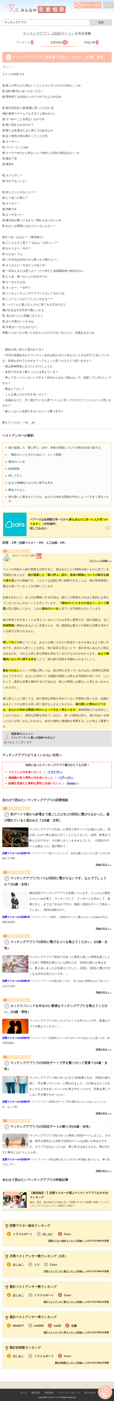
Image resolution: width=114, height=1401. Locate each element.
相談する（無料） (88, 5)
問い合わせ (90, 1389)
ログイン (108, 5)
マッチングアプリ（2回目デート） (49, 33)
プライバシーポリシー (69, 1389)
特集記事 (91, 42)
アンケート (25, 42)
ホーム (23, 1389)
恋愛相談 (59, 42)
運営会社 (35, 1389)
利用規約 (49, 1389)
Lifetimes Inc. (53, 1394)
